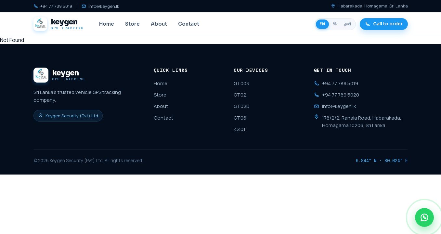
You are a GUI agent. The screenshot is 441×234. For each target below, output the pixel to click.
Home (106, 24)
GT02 (240, 94)
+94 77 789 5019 (52, 6)
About (159, 24)
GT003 (241, 83)
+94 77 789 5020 (336, 94)
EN (322, 24)
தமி (347, 24)
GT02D (242, 106)
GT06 (240, 117)
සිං (335, 24)
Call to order (384, 24)
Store (132, 24)
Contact (188, 24)
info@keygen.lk (100, 6)
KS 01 (239, 129)
